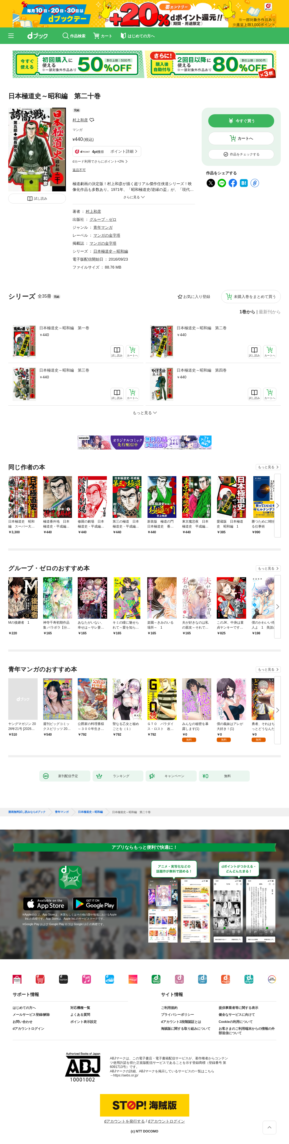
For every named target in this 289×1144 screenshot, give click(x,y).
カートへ (245, 138)
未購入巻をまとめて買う (255, 296)
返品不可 (79, 170)
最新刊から (270, 312)
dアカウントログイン (28, 1029)
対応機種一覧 (80, 1008)
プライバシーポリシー (177, 1015)
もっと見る (266, 467)
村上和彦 (80, 120)
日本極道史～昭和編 (110, 251)
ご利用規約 (169, 1008)
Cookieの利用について (236, 1022)
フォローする (92, 120)
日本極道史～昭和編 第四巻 (202, 370)
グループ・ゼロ (103, 219)
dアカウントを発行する (124, 1121)
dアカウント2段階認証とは (181, 1022)
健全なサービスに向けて (237, 1015)
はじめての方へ (24, 1008)
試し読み (40, 198)
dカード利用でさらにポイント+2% (98, 161)
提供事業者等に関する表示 (238, 1008)
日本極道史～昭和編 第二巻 (202, 328)
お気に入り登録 (196, 296)
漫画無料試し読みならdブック (27, 812)
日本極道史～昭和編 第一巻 (64, 328)
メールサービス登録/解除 (31, 1015)
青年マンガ (103, 227)
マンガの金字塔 (106, 235)
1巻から (247, 312)
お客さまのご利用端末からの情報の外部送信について (247, 1031)
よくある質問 (80, 1015)
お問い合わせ (22, 1022)
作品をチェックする (245, 154)
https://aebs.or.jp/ (125, 1075)
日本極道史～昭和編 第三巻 (64, 370)
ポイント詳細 (122, 151)
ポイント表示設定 (83, 1022)
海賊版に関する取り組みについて (185, 1029)
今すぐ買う (245, 121)
